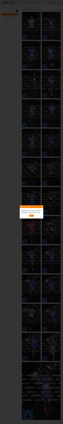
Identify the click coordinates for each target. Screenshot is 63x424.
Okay (31, 215)
